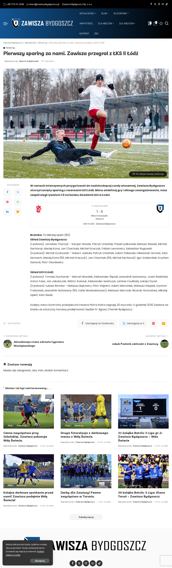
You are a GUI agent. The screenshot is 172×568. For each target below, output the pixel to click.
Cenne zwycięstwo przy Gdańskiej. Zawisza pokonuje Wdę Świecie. (25, 436)
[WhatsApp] (18, 202)
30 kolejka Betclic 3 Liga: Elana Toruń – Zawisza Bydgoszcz (141, 494)
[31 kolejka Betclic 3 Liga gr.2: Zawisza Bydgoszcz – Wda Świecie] (143, 411)
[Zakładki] (149, 23)
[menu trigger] (7, 23)
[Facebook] (151, 4)
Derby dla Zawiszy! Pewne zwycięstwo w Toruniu (81, 494)
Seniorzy (10, 48)
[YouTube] (163, 4)
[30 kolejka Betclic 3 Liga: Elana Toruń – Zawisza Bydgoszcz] (143, 471)
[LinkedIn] (7, 212)
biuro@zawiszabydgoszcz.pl (43, 4)
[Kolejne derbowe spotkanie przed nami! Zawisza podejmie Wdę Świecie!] (28, 471)
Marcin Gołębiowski (29, 61)
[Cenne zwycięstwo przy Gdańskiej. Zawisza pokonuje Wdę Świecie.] (28, 411)
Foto (68, 426)
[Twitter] (155, 4)
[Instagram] (159, 4)
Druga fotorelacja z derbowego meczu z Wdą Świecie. (84, 435)
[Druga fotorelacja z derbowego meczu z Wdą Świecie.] (86, 411)
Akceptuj (40, 560)
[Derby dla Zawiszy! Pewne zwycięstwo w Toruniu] (86, 471)
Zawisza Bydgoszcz (28, 446)
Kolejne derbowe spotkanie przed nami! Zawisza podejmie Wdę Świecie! (28, 496)
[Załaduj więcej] (86, 517)
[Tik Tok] (167, 4)
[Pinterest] (7, 202)
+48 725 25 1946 (13, 4)
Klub (10, 426)
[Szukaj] (167, 23)
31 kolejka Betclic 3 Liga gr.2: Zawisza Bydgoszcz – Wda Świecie (140, 436)
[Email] (18, 212)
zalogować (24, 370)
